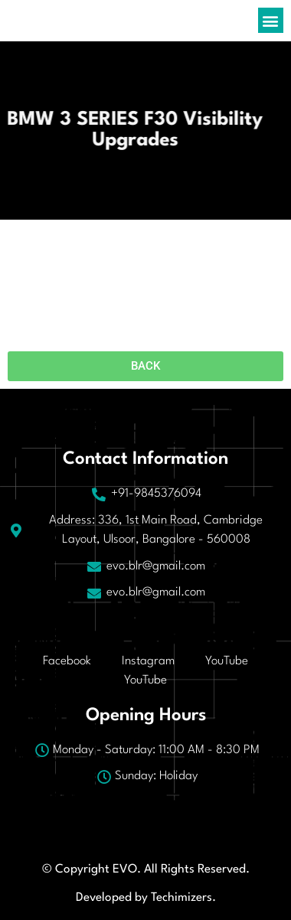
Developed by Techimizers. (146, 898)
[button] (270, 20)
